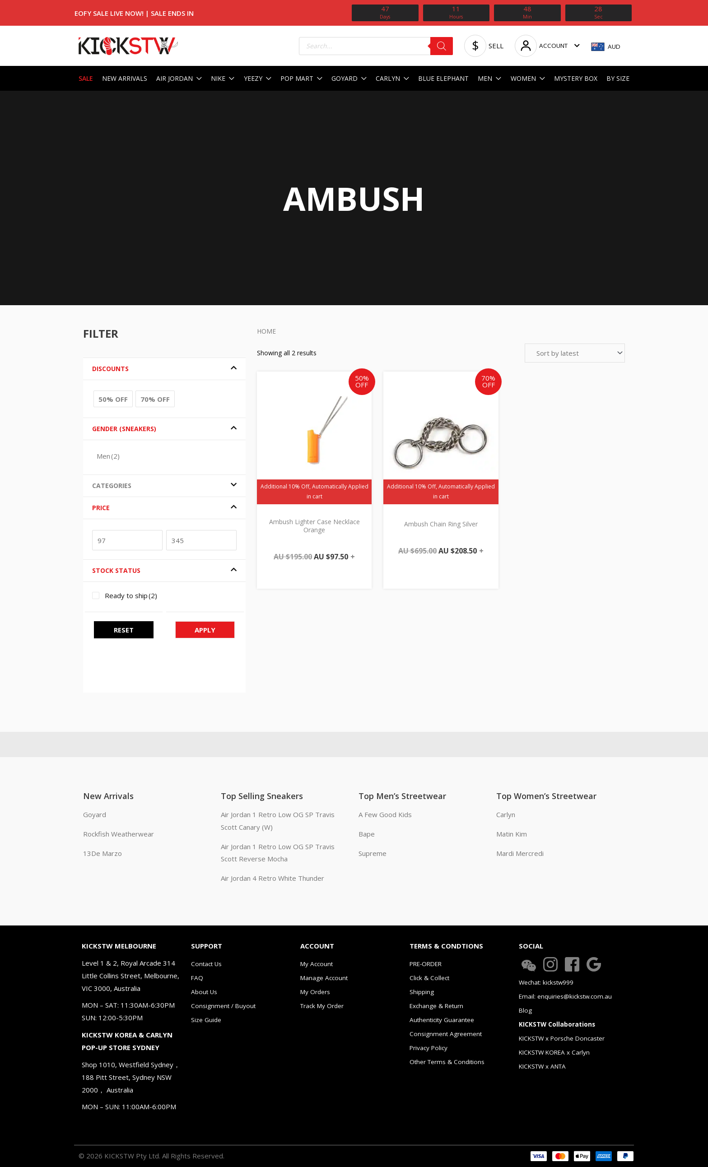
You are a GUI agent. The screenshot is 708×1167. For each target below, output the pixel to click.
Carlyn (505, 814)
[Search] (441, 46)
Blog (525, 1010)
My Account (316, 964)
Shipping (422, 992)
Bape (367, 833)
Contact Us (206, 964)
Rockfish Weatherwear (118, 833)
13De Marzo (102, 853)
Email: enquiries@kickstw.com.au (565, 996)
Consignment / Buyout (223, 1006)
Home (266, 331)
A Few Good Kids (385, 814)
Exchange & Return (436, 1006)
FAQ (197, 978)
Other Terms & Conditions (447, 1062)
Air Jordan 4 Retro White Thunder (272, 878)
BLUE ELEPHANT (443, 78)
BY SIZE (617, 78)
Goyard (94, 814)
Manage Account (324, 978)
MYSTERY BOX (575, 78)
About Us (204, 992)
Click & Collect (429, 978)
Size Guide (206, 1020)
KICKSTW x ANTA (542, 1066)
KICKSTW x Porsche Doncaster (562, 1038)
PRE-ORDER (426, 964)
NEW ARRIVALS (124, 78)
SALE (86, 78)
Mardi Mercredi (520, 853)
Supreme (373, 853)
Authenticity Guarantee (442, 1020)
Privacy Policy (428, 1048)
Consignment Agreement (446, 1034)
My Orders (315, 992)
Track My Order (322, 1006)
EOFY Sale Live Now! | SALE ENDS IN (134, 13)
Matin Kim (511, 833)
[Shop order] (575, 353)
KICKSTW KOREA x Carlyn (554, 1052)
